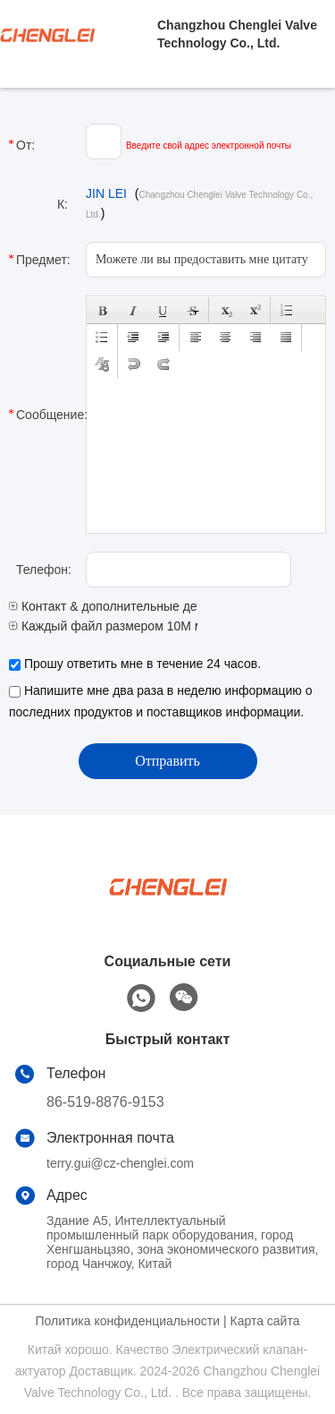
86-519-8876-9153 (105, 1102)
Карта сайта (264, 1321)
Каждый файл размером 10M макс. (117, 626)
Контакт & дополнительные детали (116, 606)
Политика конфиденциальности (128, 1321)
